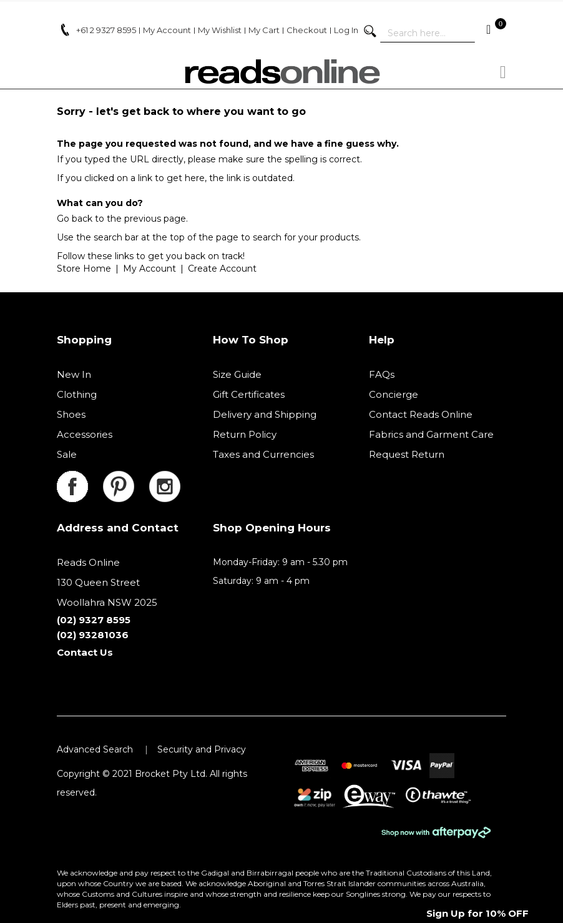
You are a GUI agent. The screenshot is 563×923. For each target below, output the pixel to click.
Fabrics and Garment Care (431, 434)
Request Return (406, 454)
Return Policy (245, 434)
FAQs (381, 374)
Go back (74, 218)
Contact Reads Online (420, 414)
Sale (67, 454)
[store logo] (281, 71)
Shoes (71, 414)
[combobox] (427, 33)
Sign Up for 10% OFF (477, 913)
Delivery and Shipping (264, 414)
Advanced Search (95, 749)
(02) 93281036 (93, 635)
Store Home (84, 268)
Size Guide (237, 374)
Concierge (393, 394)
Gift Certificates (249, 394)
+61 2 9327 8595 (106, 30)
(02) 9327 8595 (93, 620)
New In (74, 374)
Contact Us (85, 652)
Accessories (84, 434)
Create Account (222, 268)
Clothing (77, 394)
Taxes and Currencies (263, 454)
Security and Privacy (201, 749)
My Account (149, 268)
